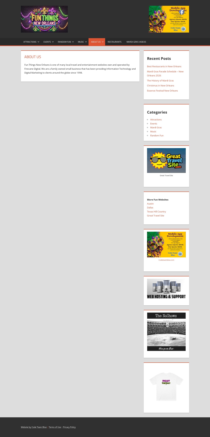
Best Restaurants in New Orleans (164, 66)
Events (49, 41)
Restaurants (114, 41)
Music (82, 41)
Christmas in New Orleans (160, 85)
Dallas (150, 207)
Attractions (31, 41)
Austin (150, 203)
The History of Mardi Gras (160, 80)
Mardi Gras (156, 127)
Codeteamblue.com (166, 260)
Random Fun (66, 41)
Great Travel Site (155, 215)
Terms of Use (55, 427)
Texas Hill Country (156, 211)
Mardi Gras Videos (136, 41)
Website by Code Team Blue (34, 427)
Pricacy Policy (69, 427)
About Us (97, 41)
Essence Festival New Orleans (162, 90)
